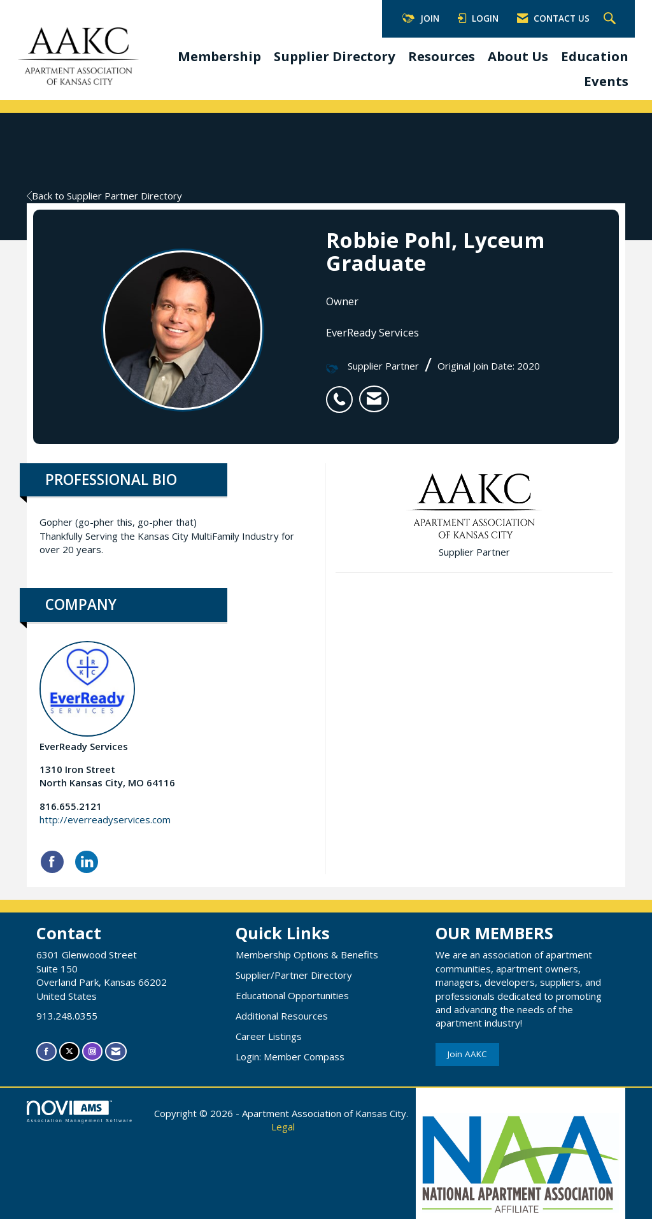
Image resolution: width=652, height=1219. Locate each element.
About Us (518, 56)
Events (606, 81)
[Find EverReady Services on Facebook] (52, 862)
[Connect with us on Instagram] (92, 1051)
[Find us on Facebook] (46, 1051)
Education (594, 56)
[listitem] (342, 392)
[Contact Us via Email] (116, 1051)
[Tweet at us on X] (69, 1051)
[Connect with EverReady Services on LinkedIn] (86, 862)
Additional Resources (282, 1015)
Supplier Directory (334, 56)
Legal (283, 1126)
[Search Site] (611, 19)
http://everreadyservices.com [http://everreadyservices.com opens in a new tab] (105, 819)
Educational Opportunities (292, 995)
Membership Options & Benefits (307, 954)
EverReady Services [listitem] (87, 697)
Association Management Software (80, 1111)
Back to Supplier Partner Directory (104, 195)
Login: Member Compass (290, 1056)
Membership (219, 56)
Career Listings (269, 1036)
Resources (441, 56)
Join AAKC (467, 1054)
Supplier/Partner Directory (294, 975)
